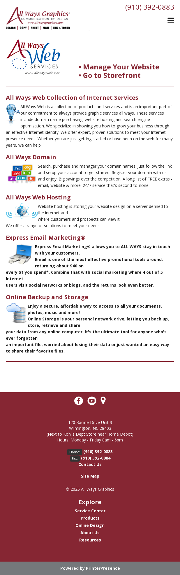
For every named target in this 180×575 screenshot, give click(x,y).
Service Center (90, 510)
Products (90, 518)
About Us (90, 532)
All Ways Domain (31, 157)
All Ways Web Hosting (38, 197)
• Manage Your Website (119, 66)
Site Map (90, 476)
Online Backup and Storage (47, 297)
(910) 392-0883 (149, 7)
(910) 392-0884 (95, 458)
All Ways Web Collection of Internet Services (72, 97)
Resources (90, 540)
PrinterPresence (103, 568)
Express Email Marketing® (45, 237)
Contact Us (90, 464)
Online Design (90, 525)
